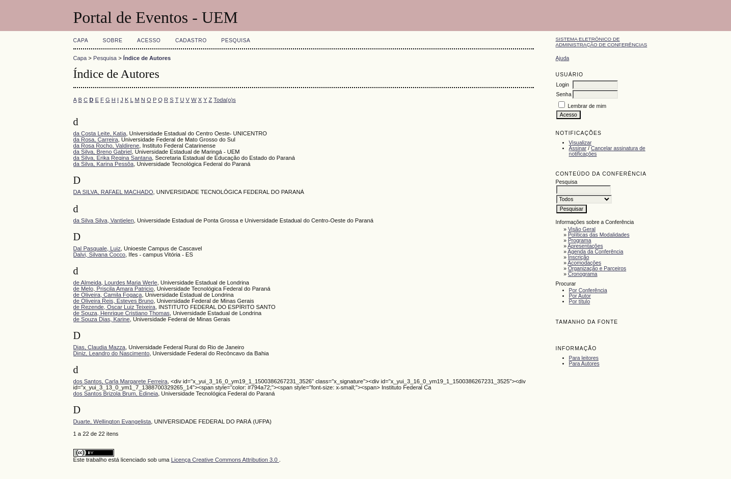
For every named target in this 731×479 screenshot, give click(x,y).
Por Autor (580, 296)
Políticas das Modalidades (599, 235)
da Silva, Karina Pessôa (103, 164)
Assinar (578, 148)
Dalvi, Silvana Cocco (99, 254)
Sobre (113, 40)
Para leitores (584, 358)
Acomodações (584, 263)
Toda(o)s (224, 100)
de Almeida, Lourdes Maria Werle (115, 282)
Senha (564, 94)
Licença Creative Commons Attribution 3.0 (225, 460)
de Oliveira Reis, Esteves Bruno (113, 301)
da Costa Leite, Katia (99, 133)
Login (562, 85)
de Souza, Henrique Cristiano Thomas (121, 313)
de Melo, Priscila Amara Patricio (113, 289)
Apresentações (585, 246)
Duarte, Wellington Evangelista (112, 421)
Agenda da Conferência (595, 252)
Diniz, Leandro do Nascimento (111, 353)
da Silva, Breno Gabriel (102, 152)
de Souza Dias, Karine (101, 319)
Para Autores (584, 364)
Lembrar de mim (587, 106)
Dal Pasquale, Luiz (97, 248)
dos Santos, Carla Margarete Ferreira (120, 381)
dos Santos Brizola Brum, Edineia (115, 393)
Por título (579, 301)
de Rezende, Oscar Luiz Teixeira (114, 307)
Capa (81, 40)
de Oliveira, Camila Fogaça (107, 295)
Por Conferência (588, 290)
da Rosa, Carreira (95, 139)
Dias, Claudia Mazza (99, 347)
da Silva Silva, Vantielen (103, 220)
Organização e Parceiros (597, 268)
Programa (579, 240)
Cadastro (191, 40)
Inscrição (578, 257)
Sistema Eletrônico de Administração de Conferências (601, 41)
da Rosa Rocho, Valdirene (106, 146)
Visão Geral (581, 229)
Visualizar (580, 143)
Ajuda (563, 58)
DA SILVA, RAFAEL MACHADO (113, 192)
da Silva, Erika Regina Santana (112, 158)
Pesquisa (235, 40)
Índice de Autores (147, 58)
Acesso (148, 40)
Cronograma (583, 274)
